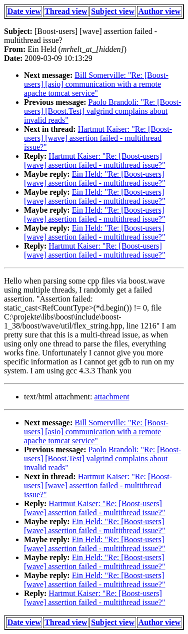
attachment (111, 396)
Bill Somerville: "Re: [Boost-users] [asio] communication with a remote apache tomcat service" (96, 84)
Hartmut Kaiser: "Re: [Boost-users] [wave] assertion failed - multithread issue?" (98, 138)
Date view (24, 11)
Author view (159, 11)
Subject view (112, 11)
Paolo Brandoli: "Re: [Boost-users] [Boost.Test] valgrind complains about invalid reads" (102, 111)
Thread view (65, 11)
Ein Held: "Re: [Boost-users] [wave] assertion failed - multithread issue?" (94, 178)
